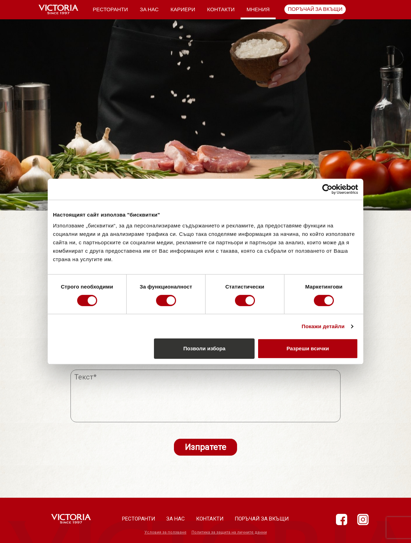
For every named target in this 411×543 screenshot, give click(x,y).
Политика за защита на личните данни (229, 532)
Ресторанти (110, 9)
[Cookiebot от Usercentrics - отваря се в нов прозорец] (327, 189)
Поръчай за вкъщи (315, 9)
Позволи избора (204, 348)
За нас (149, 9)
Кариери (182, 9)
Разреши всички (308, 348)
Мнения (258, 9)
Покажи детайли (323, 326)
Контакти (221, 9)
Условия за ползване (165, 532)
